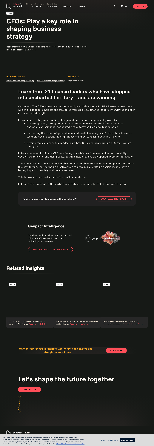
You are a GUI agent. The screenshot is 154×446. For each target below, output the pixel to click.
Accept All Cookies (127, 440)
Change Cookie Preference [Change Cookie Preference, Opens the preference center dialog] (109, 440)
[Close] (150, 440)
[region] (77, 440)
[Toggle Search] (115, 6)
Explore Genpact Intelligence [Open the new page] (50, 249)
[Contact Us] (29, 389)
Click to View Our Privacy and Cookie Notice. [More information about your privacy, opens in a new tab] (70, 444)
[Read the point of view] (29, 304)
